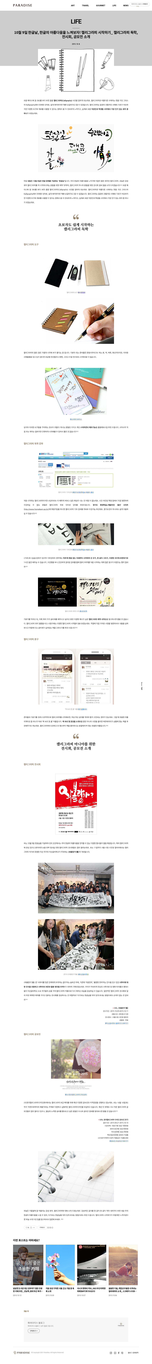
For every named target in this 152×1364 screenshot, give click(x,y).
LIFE (114, 5)
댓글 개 (26, 1311)
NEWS (125, 5)
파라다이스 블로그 (36, 1322)
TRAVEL (85, 5)
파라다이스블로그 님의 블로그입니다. (41, 1326)
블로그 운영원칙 (133, 1352)
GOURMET (100, 5)
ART (73, 5)
